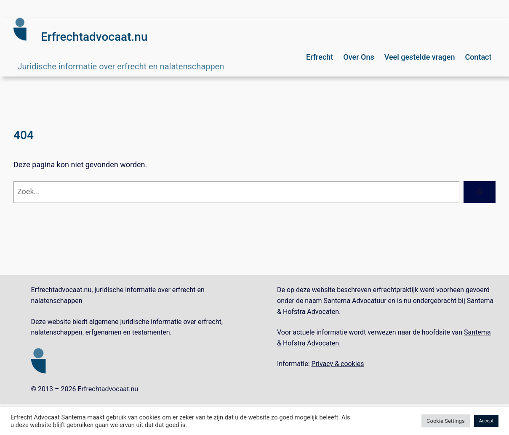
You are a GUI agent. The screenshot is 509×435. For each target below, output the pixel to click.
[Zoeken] (480, 192)
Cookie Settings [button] (445, 421)
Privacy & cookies (338, 364)
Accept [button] (486, 421)
